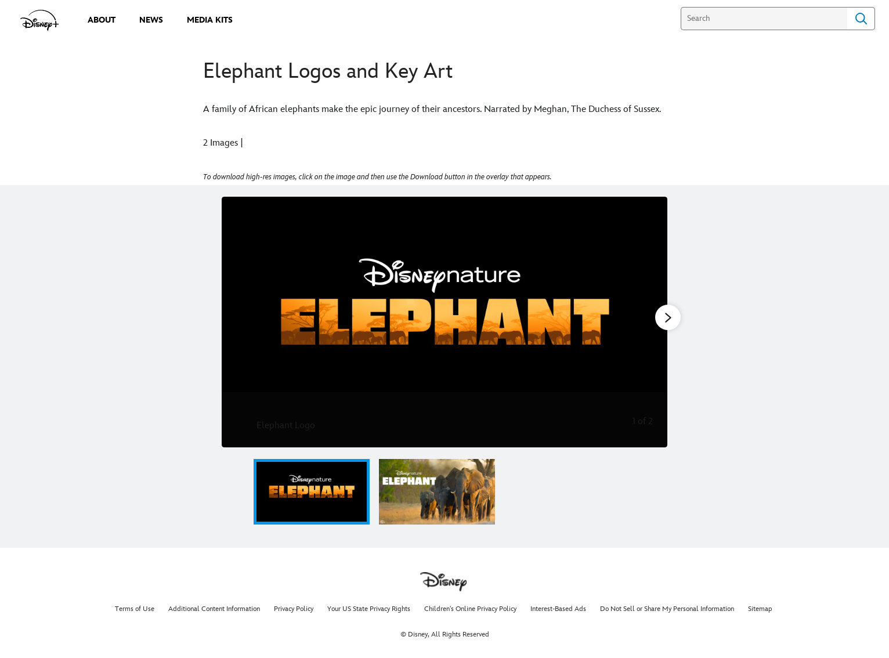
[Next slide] (649, 322)
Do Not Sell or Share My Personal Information (667, 609)
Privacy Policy (293, 609)
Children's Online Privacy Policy (470, 609)
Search (861, 19)
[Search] (764, 18)
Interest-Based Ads (558, 609)
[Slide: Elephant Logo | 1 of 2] (444, 322)
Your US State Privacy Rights (368, 609)
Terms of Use (134, 609)
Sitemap (760, 609)
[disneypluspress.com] (39, 20)
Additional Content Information (214, 609)
